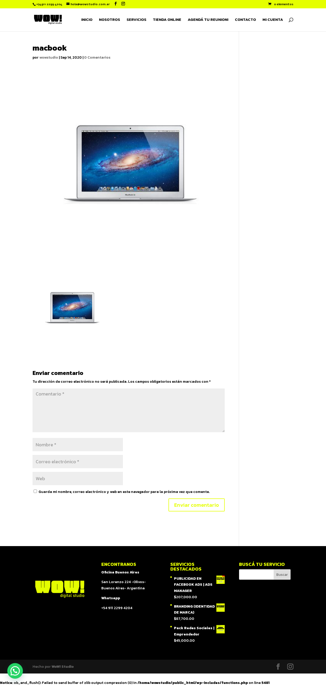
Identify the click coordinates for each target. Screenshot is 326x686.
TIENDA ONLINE (167, 20)
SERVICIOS (136, 20)
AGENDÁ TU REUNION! (208, 20)
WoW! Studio (63, 666)
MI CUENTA (272, 20)
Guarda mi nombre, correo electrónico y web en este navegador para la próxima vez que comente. (124, 492)
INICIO (86, 20)
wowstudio (48, 57)
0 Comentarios (97, 57)
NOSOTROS (109, 20)
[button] (15, 671)
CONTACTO (245, 20)
